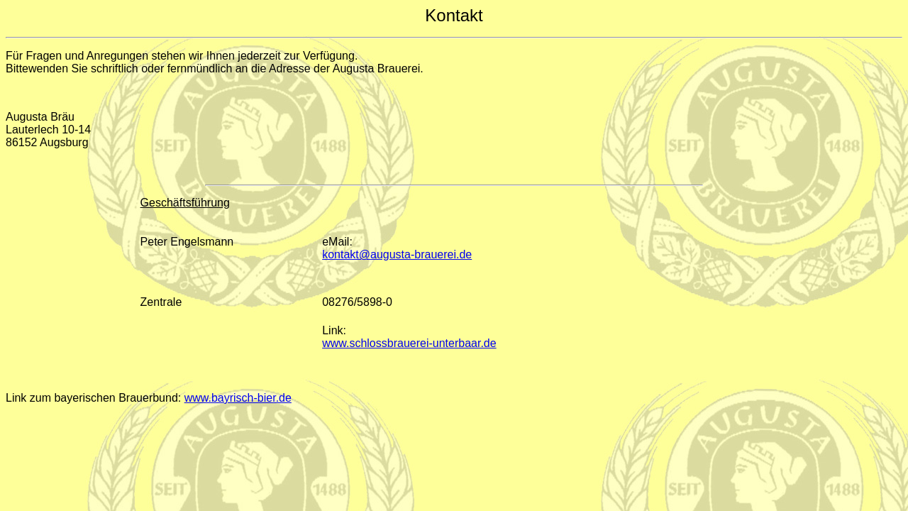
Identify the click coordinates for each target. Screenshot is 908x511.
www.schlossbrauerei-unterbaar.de (409, 343)
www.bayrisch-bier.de (238, 398)
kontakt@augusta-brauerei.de (397, 254)
